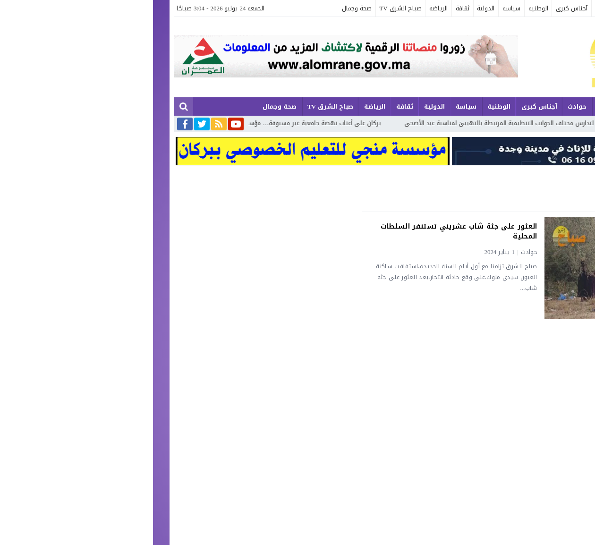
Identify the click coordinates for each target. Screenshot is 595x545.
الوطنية (385, 8)
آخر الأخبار (557, 8)
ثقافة (309, 8)
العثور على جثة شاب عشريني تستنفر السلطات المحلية (306, 231)
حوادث (450, 8)
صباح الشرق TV (247, 8)
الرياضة (285, 8)
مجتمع (501, 8)
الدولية (332, 8)
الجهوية (527, 8)
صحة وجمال (204, 8)
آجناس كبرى (418, 8)
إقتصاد (476, 8)
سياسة (358, 8)
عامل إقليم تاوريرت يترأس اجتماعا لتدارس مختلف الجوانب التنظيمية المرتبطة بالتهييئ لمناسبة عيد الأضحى (429, 123)
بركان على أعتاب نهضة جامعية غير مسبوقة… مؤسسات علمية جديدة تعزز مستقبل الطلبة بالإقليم (140, 123)
